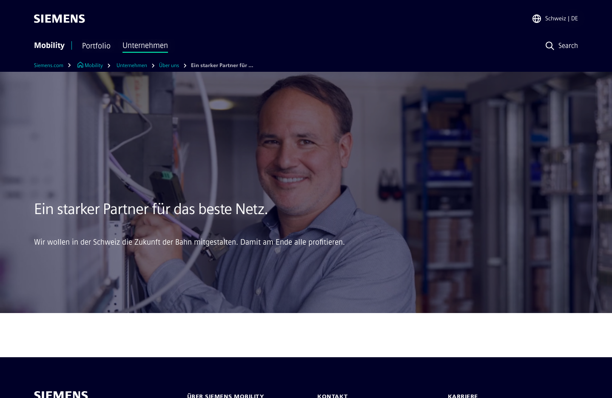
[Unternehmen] (132, 65)
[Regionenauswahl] (555, 18)
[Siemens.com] (54, 65)
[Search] (559, 46)
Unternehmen (145, 45)
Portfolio (96, 46)
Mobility (49, 45)
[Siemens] (59, 18)
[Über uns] (169, 65)
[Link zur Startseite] (90, 65)
